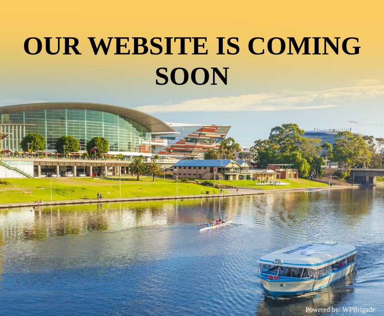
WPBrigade (358, 309)
